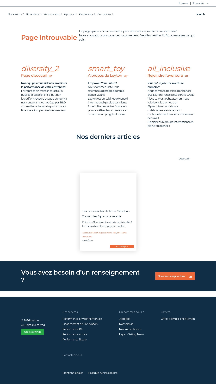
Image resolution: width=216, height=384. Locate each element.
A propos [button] (69, 14)
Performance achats (74, 334)
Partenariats (86, 14)
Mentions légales (72, 372)
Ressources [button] (33, 14)
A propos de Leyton (108, 78)
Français (198, 3)
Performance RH (72, 329)
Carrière (165, 312)
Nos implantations (130, 329)
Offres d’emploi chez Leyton (178, 318)
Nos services (70, 312)
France (181, 3)
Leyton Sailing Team (131, 334)
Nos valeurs (126, 324)
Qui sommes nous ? (131, 312)
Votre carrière (51, 14)
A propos (124, 318)
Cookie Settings (33, 332)
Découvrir (186, 158)
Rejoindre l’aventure (169, 75)
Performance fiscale (74, 339)
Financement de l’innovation (80, 324)
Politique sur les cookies (103, 372)
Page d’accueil (37, 75)
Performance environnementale (82, 318)
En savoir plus (122, 246)
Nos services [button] (16, 14)
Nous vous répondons (176, 277)
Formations (104, 14)
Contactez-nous (72, 355)
